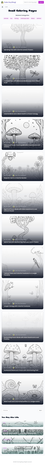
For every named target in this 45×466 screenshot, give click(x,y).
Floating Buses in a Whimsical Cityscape (15, 425)
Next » (40, 410)
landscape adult (25, 18)
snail (6, 7)
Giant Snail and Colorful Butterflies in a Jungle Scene (22, 401)
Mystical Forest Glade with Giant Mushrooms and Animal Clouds (20, 210)
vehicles (39, 18)
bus (11, 18)
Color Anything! (8, 2)
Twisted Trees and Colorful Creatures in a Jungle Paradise (20, 274)
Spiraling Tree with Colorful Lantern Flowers (18, 50)
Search (41, 2)
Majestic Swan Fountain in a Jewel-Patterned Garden (19, 433)
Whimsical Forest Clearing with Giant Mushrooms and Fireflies (22, 146)
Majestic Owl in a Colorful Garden (15, 178)
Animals (6, 18)
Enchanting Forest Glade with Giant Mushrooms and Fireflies (21, 338)
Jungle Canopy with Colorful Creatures (17, 306)
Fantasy (16, 18)
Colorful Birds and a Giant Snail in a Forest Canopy (21, 114)
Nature (32, 18)
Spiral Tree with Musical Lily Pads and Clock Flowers (21, 242)
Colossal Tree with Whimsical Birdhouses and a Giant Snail (22, 82)
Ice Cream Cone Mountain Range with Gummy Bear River (20, 441)
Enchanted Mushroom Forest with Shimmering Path (21, 370)
